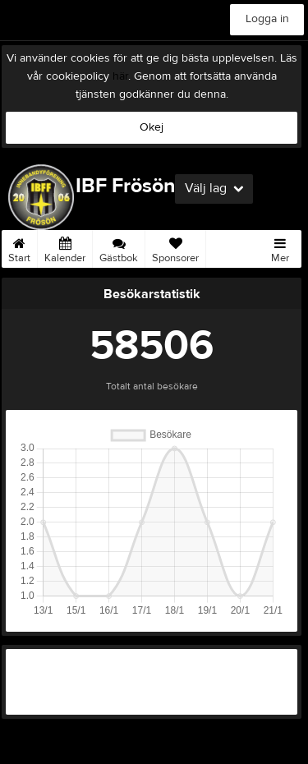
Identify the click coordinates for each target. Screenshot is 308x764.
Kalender (64, 247)
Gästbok (118, 247)
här (120, 76)
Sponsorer (175, 247)
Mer (280, 247)
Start (19, 247)
